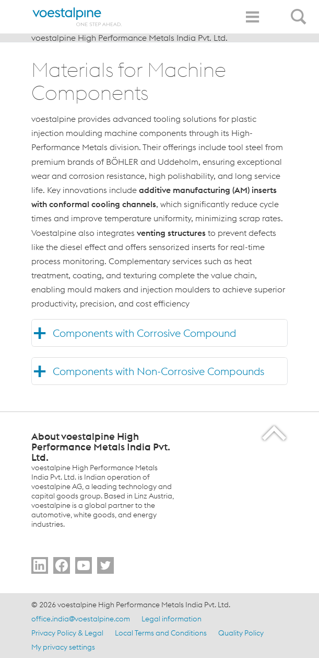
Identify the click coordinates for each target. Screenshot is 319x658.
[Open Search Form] (300, 11)
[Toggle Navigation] (252, 17)
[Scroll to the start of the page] (274, 433)
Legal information (171, 618)
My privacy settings (63, 647)
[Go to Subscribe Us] (83, 565)
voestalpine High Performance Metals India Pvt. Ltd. (129, 37)
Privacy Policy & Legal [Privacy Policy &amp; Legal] (67, 633)
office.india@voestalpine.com (80, 618)
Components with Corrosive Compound (144, 332)
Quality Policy (241, 633)
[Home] (77, 16)
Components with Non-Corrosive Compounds (158, 371)
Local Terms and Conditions (161, 633)
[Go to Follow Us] (39, 565)
